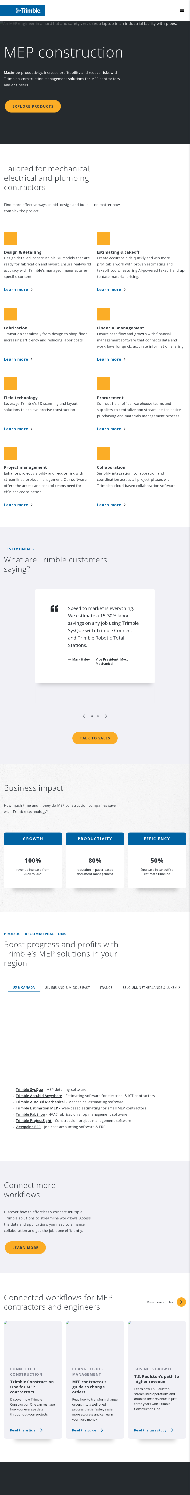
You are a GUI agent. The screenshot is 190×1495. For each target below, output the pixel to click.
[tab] (20, 931)
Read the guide (84, 1373)
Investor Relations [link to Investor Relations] (25, 1477)
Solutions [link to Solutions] (107, 1477)
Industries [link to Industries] (108, 1469)
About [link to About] (16, 1469)
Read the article (23, 1373)
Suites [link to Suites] (105, 1485)
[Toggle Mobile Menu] (182, 10)
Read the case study (150, 1373)
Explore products (32, 106)
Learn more (25, 1191)
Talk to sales (95, 681)
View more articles (95, 1401)
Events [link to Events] (17, 1485)
